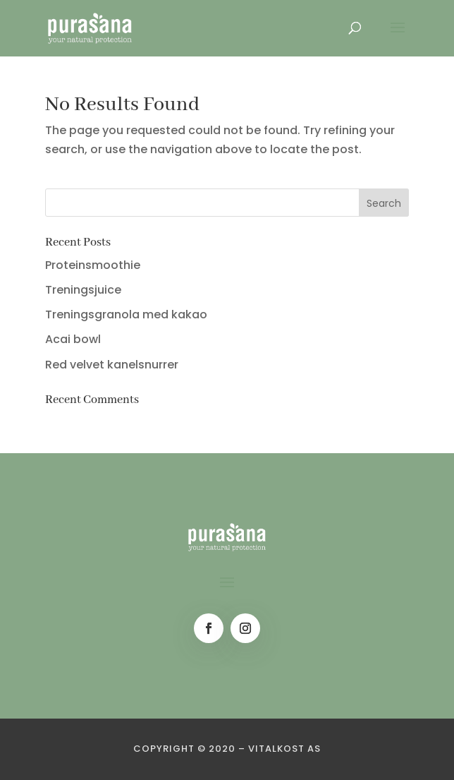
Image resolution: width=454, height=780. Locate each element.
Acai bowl (73, 339)
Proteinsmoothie (92, 265)
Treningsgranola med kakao (126, 314)
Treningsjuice (83, 290)
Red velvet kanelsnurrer (111, 364)
